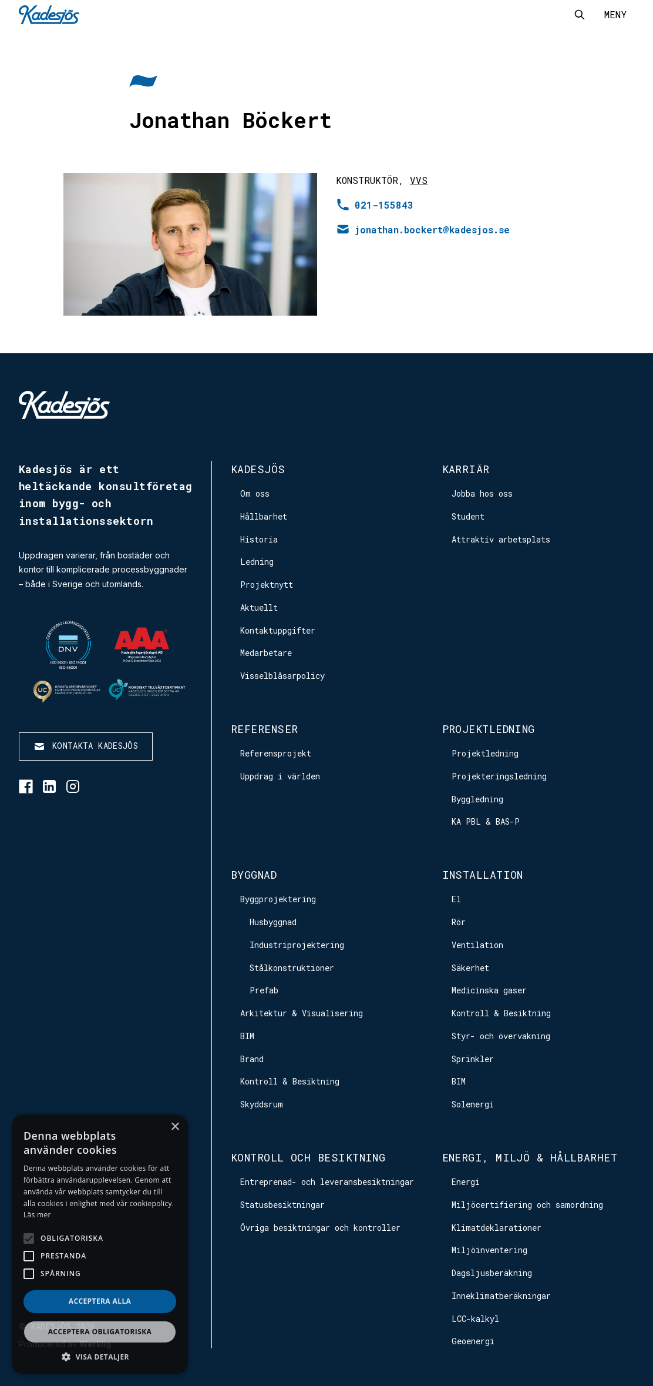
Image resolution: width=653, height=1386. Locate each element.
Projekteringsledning (499, 776)
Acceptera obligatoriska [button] (100, 1332)
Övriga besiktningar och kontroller (320, 1227)
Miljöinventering (489, 1250)
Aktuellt (259, 607)
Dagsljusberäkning (492, 1272)
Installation (482, 875)
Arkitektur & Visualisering (301, 1013)
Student (468, 516)
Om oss (255, 493)
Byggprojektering (278, 899)
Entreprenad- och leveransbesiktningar (327, 1181)
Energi (466, 1181)
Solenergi (473, 1104)
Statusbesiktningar (282, 1204)
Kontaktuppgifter (277, 630)
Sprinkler (473, 1058)
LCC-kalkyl (475, 1318)
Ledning (257, 561)
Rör (459, 922)
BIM (247, 1036)
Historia (259, 539)
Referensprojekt (275, 753)
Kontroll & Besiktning (289, 1081)
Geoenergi (473, 1341)
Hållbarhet (263, 516)
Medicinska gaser (489, 990)
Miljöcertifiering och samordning (527, 1204)
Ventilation (477, 944)
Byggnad (254, 875)
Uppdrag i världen (280, 776)
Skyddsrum (261, 1104)
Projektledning (488, 729)
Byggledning (477, 799)
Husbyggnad (273, 922)
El (456, 899)
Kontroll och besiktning (308, 1157)
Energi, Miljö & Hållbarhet (530, 1157)
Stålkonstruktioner (292, 967)
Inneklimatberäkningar (501, 1295)
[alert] (100, 1244)
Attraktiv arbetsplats (501, 539)
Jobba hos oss (482, 493)
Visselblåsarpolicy (282, 675)
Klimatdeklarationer (496, 1227)
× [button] (174, 1127)
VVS (419, 180)
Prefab (264, 990)
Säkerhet (470, 967)
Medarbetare (266, 652)
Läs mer (37, 1215)
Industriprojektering (297, 944)
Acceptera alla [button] (100, 1301)
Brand (252, 1058)
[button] (99, 1357)
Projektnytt (266, 584)
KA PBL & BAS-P (486, 821)
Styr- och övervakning (501, 1036)
